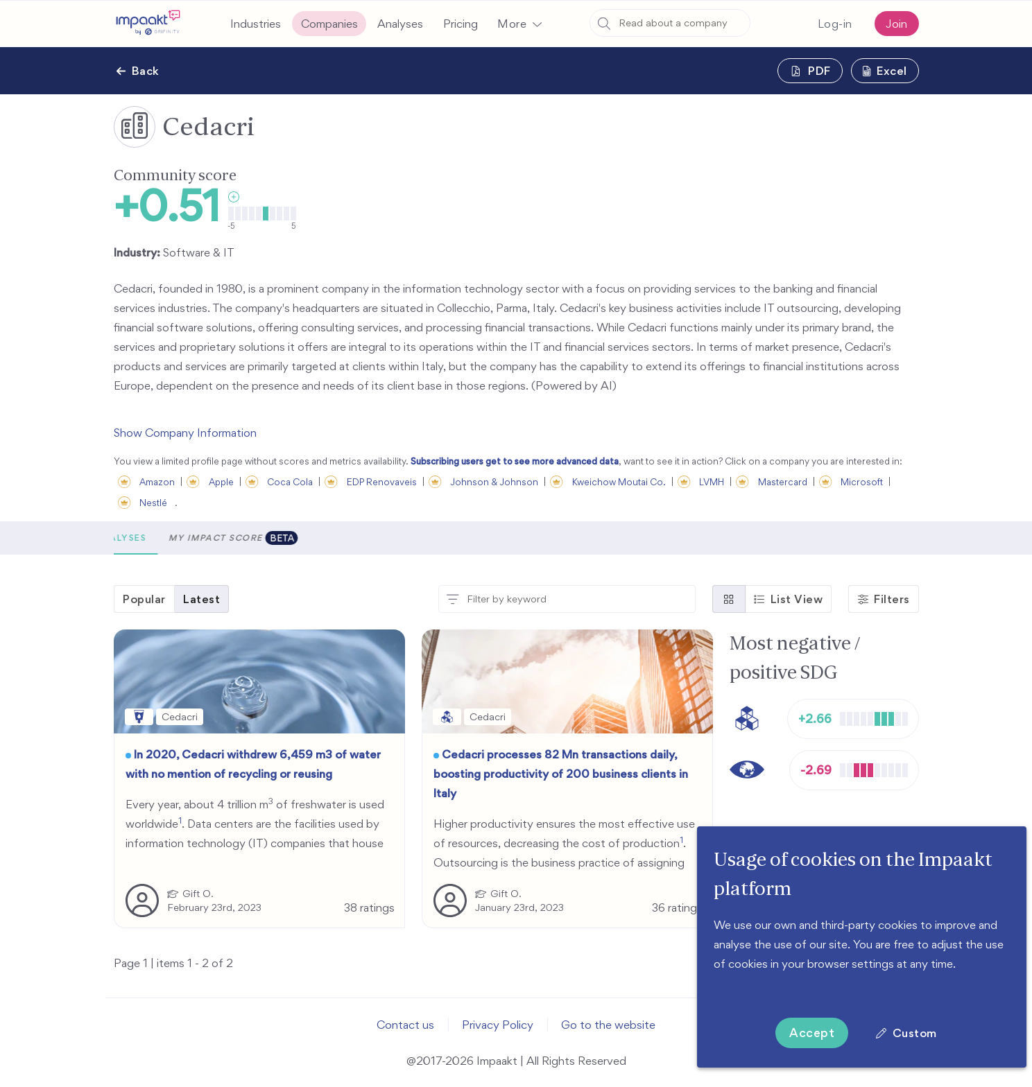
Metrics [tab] (209, 538)
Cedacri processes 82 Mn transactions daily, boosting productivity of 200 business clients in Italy (560, 774)
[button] (519, 23)
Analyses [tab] (279, 538)
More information (758, 983)
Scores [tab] (145, 538)
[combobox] (670, 23)
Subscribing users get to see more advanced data (515, 461)
